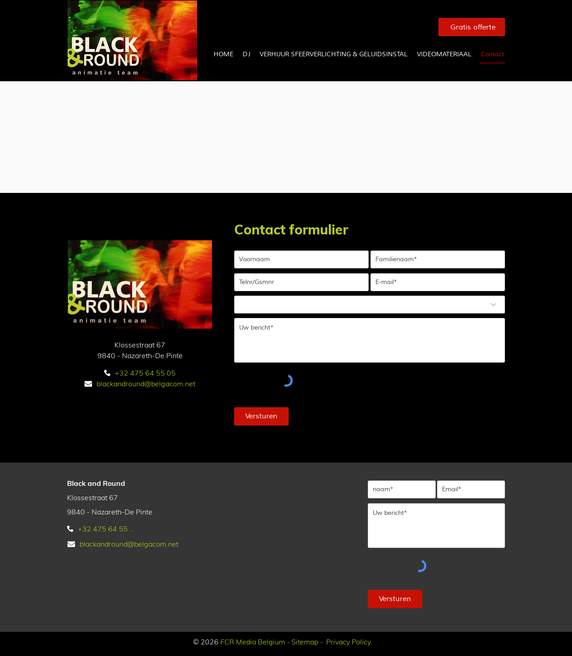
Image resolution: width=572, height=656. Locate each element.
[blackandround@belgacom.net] (139, 383)
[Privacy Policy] (347, 641)
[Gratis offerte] (471, 27)
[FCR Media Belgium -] (254, 641)
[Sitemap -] (306, 641)
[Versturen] (261, 416)
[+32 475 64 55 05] (139, 373)
